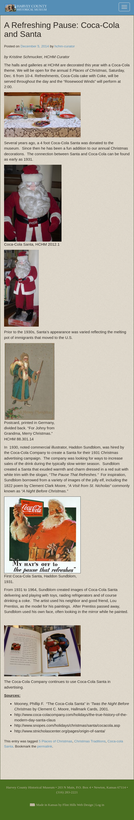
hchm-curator (64, 46)
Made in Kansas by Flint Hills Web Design (64, 805)
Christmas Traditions (90, 741)
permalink (44, 746)
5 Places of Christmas (55, 741)
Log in (99, 805)
